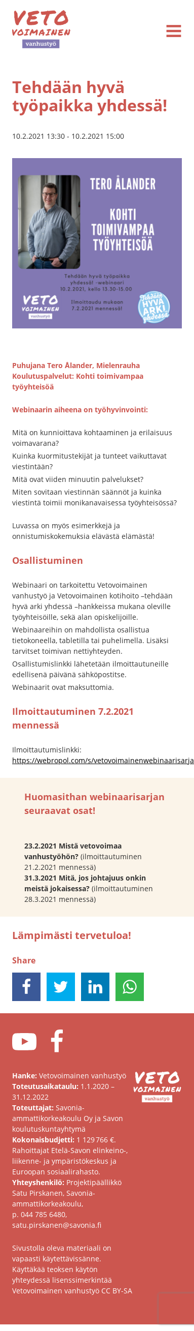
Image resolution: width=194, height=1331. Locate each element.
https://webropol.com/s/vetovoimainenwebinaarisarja (103, 760)
